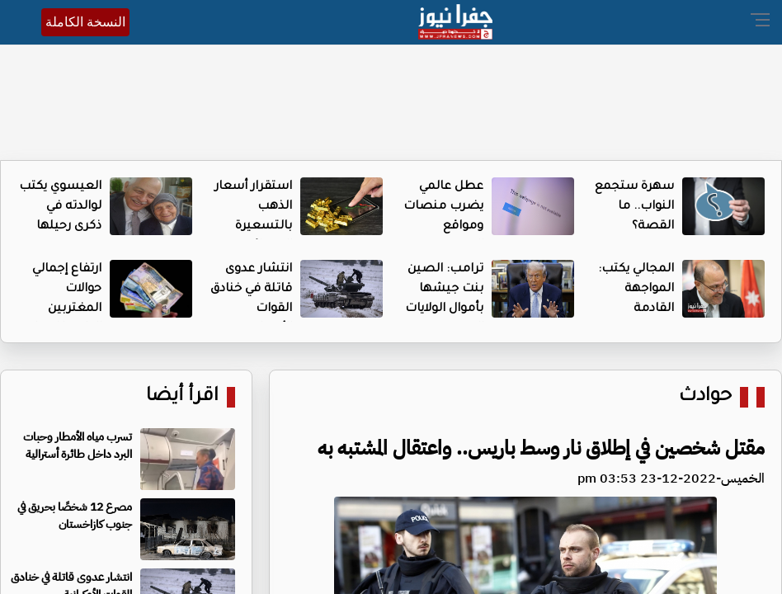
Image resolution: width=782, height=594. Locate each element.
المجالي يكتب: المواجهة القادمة (636, 289)
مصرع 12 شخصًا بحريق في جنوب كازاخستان (74, 515)
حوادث (705, 397)
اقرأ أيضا (182, 397)
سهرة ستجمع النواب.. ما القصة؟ (634, 207)
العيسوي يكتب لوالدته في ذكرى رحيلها (60, 207)
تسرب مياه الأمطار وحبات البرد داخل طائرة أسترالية (77, 445)
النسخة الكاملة (85, 22)
